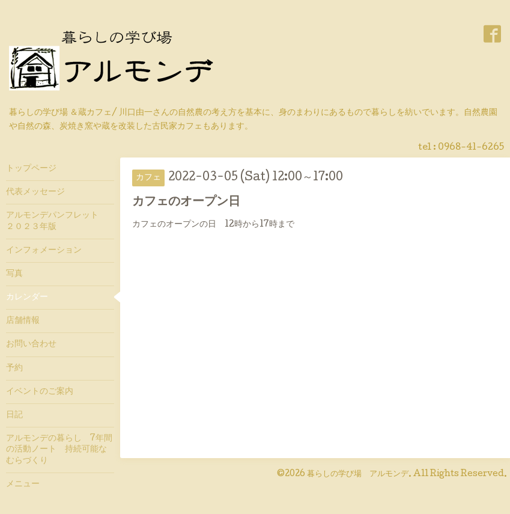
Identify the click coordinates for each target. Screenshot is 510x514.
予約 (14, 368)
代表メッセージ (39, 192)
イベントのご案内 (39, 392)
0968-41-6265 (471, 148)
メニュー (23, 484)
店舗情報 (23, 321)
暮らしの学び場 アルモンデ (357, 474)
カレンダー (27, 297)
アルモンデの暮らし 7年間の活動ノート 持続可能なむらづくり (59, 449)
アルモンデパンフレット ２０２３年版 (56, 221)
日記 (14, 415)
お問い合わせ (31, 344)
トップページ (31, 169)
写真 (14, 274)
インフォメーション (44, 250)
